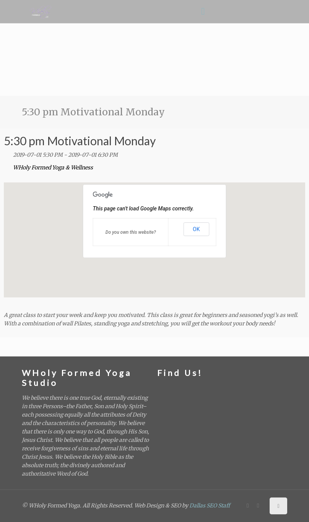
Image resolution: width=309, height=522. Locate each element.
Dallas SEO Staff (209, 505)
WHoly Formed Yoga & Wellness (53, 167)
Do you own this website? (131, 232)
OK (196, 229)
